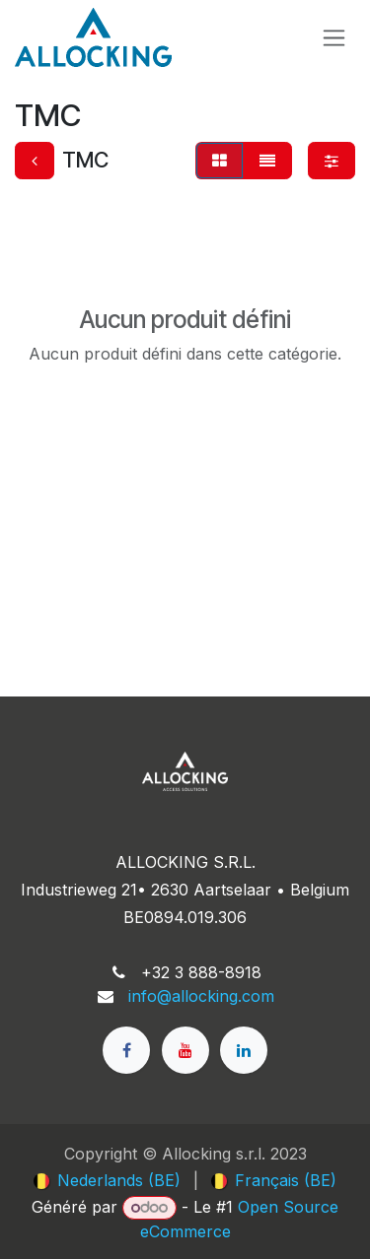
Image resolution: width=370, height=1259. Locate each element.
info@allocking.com (201, 996)
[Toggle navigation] (334, 38)
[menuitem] (107, 1180)
